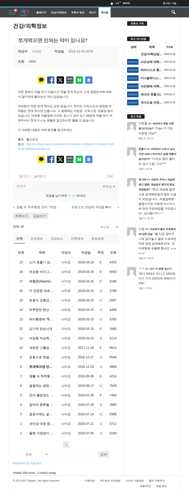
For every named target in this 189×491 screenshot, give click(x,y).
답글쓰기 (39, 216)
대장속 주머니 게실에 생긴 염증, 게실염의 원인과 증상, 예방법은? (156, 184)
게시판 (104, 12)
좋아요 (25, 176)
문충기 (142, 149)
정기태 (142, 179)
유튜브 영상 (77, 12)
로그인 (72, 195)
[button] (173, 12)
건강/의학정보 (59, 12)
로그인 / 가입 (169, 3)
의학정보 (77, 238)
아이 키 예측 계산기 (160, 268)
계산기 (92, 12)
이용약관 (90, 480)
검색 (103, 454)
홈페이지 (41, 12)
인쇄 (110, 176)
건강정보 (36, 238)
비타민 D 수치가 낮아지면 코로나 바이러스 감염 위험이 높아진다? (157, 154)
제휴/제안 (145, 486)
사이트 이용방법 (135, 480)
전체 (19, 238)
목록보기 (21, 216)
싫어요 (39, 176)
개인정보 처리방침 (110, 480)
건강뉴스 (57, 238)
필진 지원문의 (157, 480)
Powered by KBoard (27, 463)
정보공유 (97, 238)
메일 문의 (161, 486)
